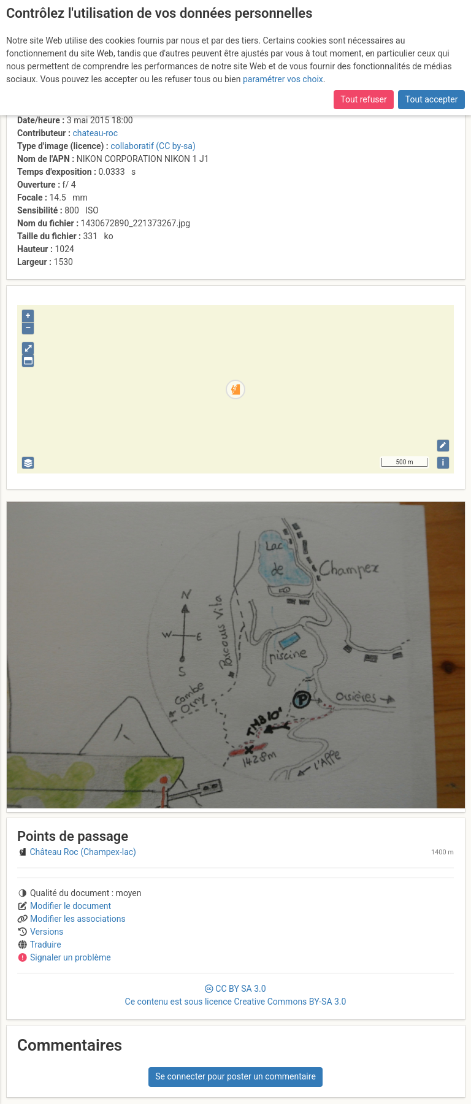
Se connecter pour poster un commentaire (235, 1076)
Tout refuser (363, 99)
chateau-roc (95, 133)
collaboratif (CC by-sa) (152, 146)
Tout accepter (431, 99)
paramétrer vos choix (283, 79)
